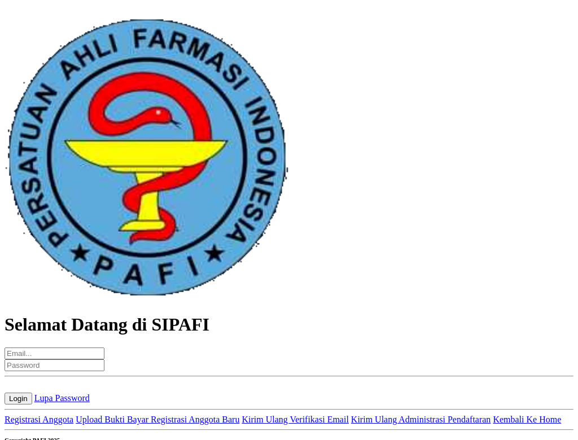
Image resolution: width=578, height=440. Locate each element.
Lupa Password (62, 398)
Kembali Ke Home (527, 419)
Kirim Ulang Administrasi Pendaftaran (421, 419)
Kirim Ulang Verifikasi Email (295, 419)
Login (18, 398)
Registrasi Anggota (39, 419)
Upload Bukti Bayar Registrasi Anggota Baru (157, 419)
